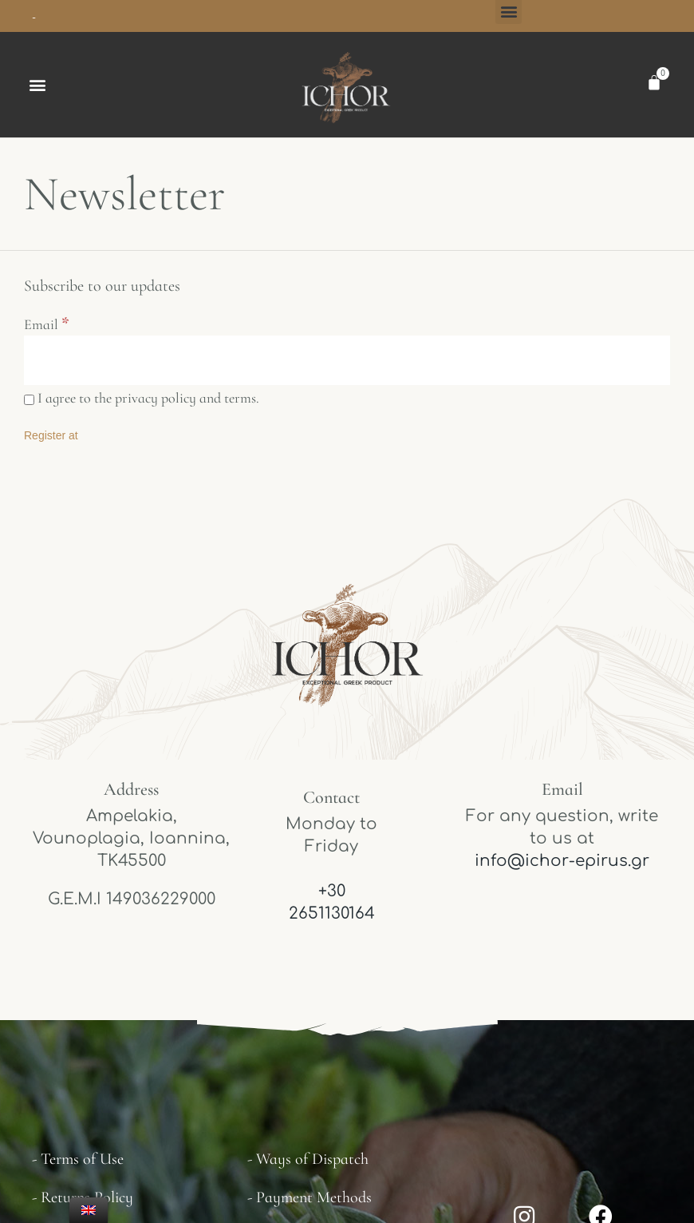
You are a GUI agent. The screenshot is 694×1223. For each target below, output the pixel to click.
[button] (37, 86)
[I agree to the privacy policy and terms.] (29, 406)
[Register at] (51, 441)
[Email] (347, 364)
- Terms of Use (78, 1165)
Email (46, 327)
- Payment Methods (309, 1203)
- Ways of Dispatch (308, 1165)
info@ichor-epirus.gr (562, 866)
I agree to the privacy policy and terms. (141, 404)
